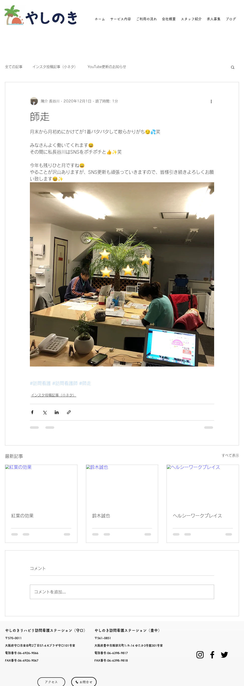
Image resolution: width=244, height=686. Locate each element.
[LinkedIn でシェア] (56, 412)
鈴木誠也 (101, 515)
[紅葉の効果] (41, 485)
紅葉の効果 (22, 515)
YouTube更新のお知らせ (107, 66)
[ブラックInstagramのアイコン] (200, 655)
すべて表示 (230, 455)
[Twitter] (224, 655)
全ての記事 (13, 66)
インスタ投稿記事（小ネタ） (55, 66)
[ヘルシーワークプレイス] (203, 485)
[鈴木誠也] (122, 485)
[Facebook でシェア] (32, 412)
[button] (232, 67)
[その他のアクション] (211, 101)
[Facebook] (212, 655)
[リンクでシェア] (68, 412)
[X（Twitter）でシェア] (44, 412)
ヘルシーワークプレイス (197, 515)
